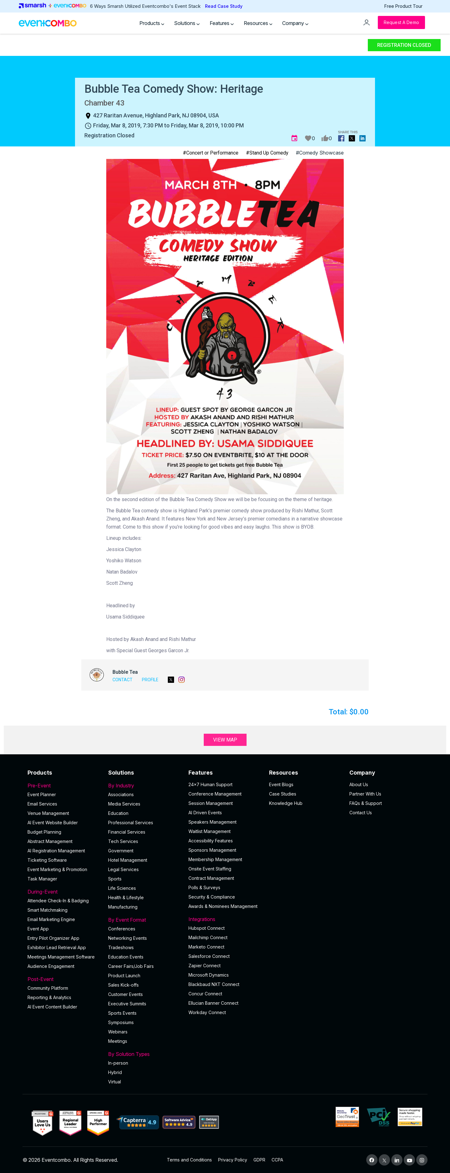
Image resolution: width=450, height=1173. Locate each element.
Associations (121, 794)
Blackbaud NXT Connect (213, 984)
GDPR (259, 1159)
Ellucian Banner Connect (213, 1003)
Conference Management (215, 793)
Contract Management (211, 878)
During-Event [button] (64, 892)
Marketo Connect (206, 946)
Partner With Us (365, 793)
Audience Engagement (51, 966)
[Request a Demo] (401, 22)
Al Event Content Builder (52, 1006)
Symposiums (121, 1022)
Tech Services (123, 841)
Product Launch (124, 975)
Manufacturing (123, 906)
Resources (258, 23)
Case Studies (282, 793)
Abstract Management (50, 841)
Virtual (114, 1081)
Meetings (117, 1041)
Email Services (42, 803)
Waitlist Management (209, 831)
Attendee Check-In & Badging (58, 900)
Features (222, 23)
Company (295, 23)
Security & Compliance (211, 896)
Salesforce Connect (209, 956)
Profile (150, 679)
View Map (225, 740)
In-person (118, 1063)
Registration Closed (404, 45)
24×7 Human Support (210, 784)
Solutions (187, 23)
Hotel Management (127, 860)
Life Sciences (122, 888)
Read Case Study (223, 6)
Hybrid (115, 1072)
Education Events (125, 956)
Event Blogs (281, 784)
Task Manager (42, 878)
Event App (38, 928)
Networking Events (127, 938)
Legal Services (123, 869)
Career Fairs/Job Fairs (131, 966)
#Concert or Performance (210, 153)
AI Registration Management (56, 850)
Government (120, 850)
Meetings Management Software (61, 956)
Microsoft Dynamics (208, 975)
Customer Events (125, 994)
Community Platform (48, 988)
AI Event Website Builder (53, 822)
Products (151, 23)
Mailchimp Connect (208, 937)
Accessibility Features (210, 840)
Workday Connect (207, 1012)
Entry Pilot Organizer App (53, 938)
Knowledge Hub (285, 803)
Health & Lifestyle (126, 897)
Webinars (118, 1031)
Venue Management (48, 813)
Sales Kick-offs (123, 985)
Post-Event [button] (64, 979)
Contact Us (360, 812)
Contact (122, 679)
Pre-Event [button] (64, 785)
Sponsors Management (212, 850)
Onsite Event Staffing (209, 868)
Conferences (121, 928)
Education (118, 813)
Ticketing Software (47, 860)
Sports (115, 878)
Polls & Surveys (204, 887)
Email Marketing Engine (51, 919)
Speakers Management (212, 822)
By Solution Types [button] (144, 1054)
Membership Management (215, 859)
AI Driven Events (205, 812)
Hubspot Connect (206, 928)
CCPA (277, 1159)
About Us (358, 784)
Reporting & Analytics (49, 997)
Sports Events (122, 1013)
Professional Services (130, 822)
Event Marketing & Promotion (57, 869)
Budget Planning (44, 832)
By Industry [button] (144, 785)
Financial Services (126, 832)
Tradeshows (121, 947)
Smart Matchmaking (48, 910)
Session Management (210, 803)
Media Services (124, 803)
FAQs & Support (365, 803)
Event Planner (42, 794)
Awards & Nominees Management (223, 906)
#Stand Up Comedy (267, 153)
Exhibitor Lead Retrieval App (57, 947)
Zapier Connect (204, 965)
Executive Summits (127, 1003)
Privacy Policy (232, 1159)
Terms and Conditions (189, 1159)
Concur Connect (205, 993)
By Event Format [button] (144, 920)
